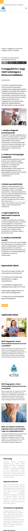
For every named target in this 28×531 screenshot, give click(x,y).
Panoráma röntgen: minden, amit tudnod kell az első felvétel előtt (12, 272)
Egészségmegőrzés (5, 338)
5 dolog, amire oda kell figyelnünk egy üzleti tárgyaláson (12, 297)
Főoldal (3, 48)
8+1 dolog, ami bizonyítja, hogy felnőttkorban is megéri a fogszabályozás (11, 279)
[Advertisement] (14, 30)
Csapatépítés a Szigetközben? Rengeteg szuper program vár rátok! (13, 286)
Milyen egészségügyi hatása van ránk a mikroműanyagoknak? (12, 292)
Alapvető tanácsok (6, 424)
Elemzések (4, 305)
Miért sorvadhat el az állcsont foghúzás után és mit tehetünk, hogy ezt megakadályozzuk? (13, 429)
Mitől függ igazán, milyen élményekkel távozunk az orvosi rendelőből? (13, 343)
